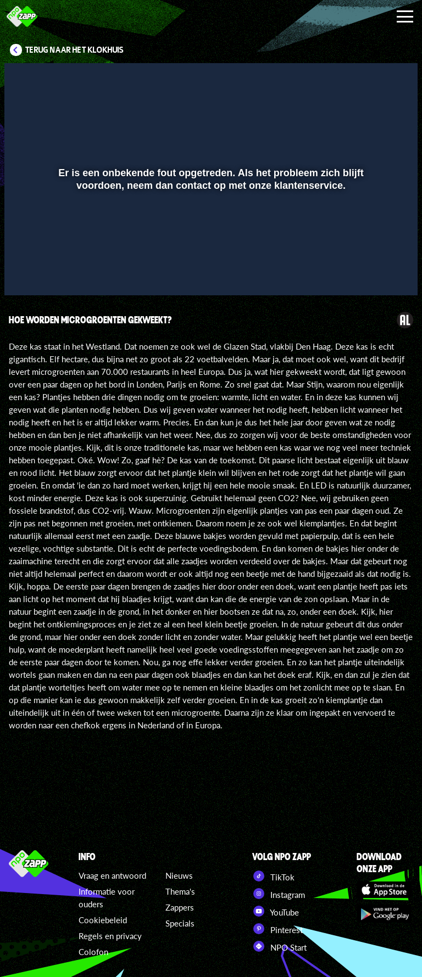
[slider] (209, 248)
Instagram (278, 893)
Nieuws (179, 875)
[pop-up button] (372, 271)
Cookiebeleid (103, 920)
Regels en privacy (110, 936)
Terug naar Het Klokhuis (74, 50)
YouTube (275, 911)
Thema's (180, 891)
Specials (180, 923)
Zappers (179, 907)
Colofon (93, 952)
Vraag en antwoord (112, 875)
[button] (27, 271)
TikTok (273, 876)
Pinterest (277, 928)
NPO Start (279, 946)
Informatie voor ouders (107, 897)
